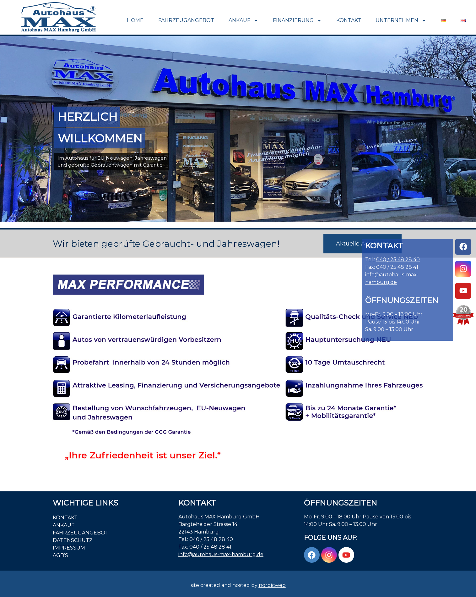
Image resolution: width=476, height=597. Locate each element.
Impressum (69, 548)
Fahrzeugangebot (186, 20)
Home (135, 20)
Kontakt (348, 20)
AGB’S (60, 555)
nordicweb (272, 585)
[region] (238, 129)
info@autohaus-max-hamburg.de (220, 554)
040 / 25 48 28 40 (398, 260)
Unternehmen (401, 20)
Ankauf (243, 20)
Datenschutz (73, 540)
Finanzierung (297, 20)
